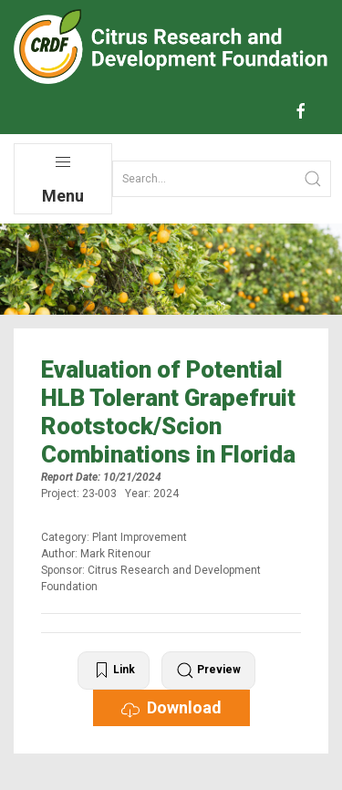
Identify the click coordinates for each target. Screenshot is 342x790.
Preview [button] (208, 670)
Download (171, 708)
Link (113, 670)
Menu (63, 179)
